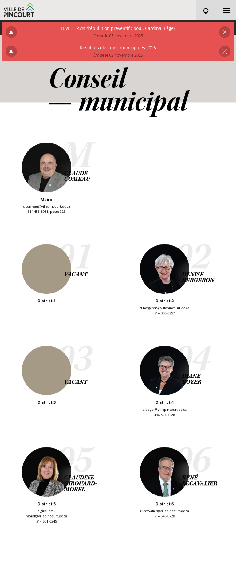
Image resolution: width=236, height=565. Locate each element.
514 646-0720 (164, 517)
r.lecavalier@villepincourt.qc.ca (164, 511)
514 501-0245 (46, 522)
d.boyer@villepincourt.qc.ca (164, 410)
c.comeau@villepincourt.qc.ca (46, 207)
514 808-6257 (164, 313)
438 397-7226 (164, 415)
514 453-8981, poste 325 (46, 212)
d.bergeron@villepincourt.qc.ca (164, 308)
